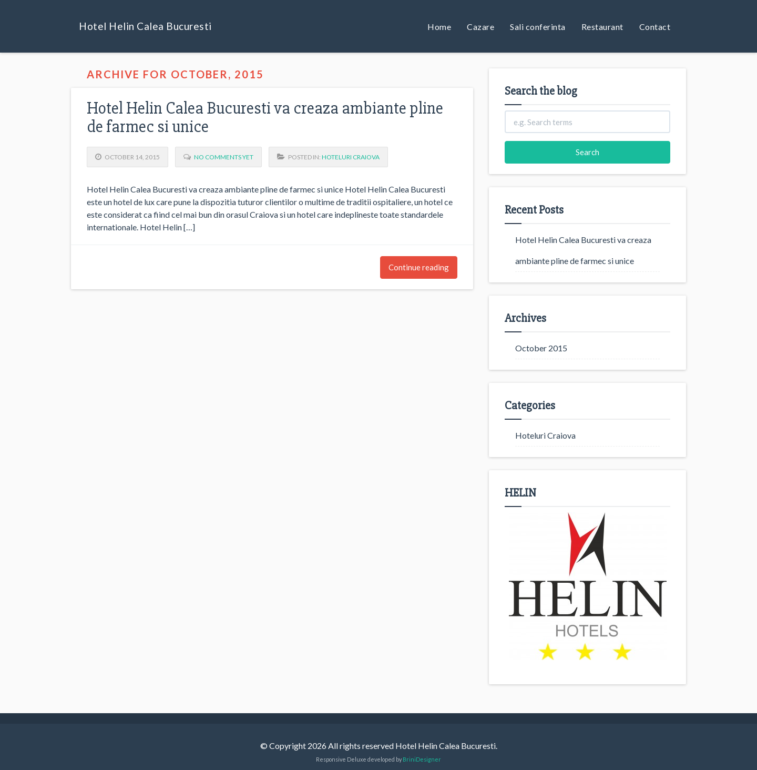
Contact (655, 27)
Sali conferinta (538, 27)
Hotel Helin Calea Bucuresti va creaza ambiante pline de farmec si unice (265, 117)
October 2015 (541, 348)
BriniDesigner (422, 759)
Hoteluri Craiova (351, 157)
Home (439, 27)
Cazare (480, 27)
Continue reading (418, 267)
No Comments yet (223, 157)
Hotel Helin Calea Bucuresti (145, 26)
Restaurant (602, 27)
